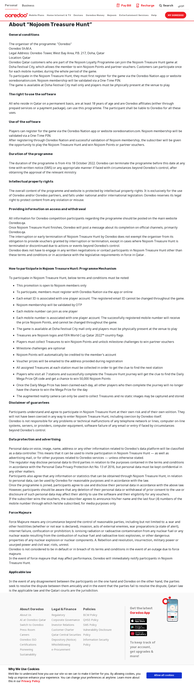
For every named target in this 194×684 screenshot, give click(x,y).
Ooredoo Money (95, 15)
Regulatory (58, 615)
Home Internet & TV (59, 15)
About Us (25, 615)
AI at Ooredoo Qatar (33, 620)
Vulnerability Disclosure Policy (97, 632)
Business (28, 5)
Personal (11, 5)
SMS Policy (90, 625)
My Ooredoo (176, 15)
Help (154, 15)
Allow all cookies (164, 676)
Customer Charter (63, 630)
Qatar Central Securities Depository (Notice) (66, 637)
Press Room (27, 630)
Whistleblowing (61, 644)
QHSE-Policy (90, 620)
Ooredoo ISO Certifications (28, 642)
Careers (24, 634)
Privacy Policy (29, 681)
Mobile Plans (36, 15)
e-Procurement (61, 649)
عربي (181, 5)
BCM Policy (90, 615)
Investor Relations (63, 625)
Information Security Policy (96, 642)
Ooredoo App (140, 613)
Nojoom (112, 15)
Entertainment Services (134, 15)
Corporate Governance (66, 620)
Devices (78, 15)
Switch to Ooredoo (32, 625)
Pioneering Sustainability (28, 652)
